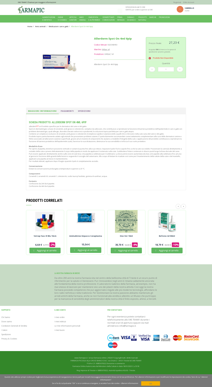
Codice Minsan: (100, 44)
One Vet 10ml (126, 236)
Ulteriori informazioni (129, 383)
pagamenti (67, 111)
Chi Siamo (5, 317)
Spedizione (6, 334)
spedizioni (84, 111)
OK (150, 383)
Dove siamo (6, 321)
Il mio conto (60, 310)
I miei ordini (59, 317)
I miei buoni (59, 330)
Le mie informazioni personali (67, 326)
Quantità (166, 63)
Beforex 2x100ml (167, 236)
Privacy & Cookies (9, 338)
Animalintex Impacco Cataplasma (85, 236)
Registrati (177, 2)
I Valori (4, 330)
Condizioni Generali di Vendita (14, 326)
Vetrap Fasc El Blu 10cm (45, 236)
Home (29, 26)
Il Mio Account (188, 2)
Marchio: (98, 49)
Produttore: (99, 54)
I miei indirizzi (60, 321)
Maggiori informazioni (42, 111)
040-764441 (22, 2)
